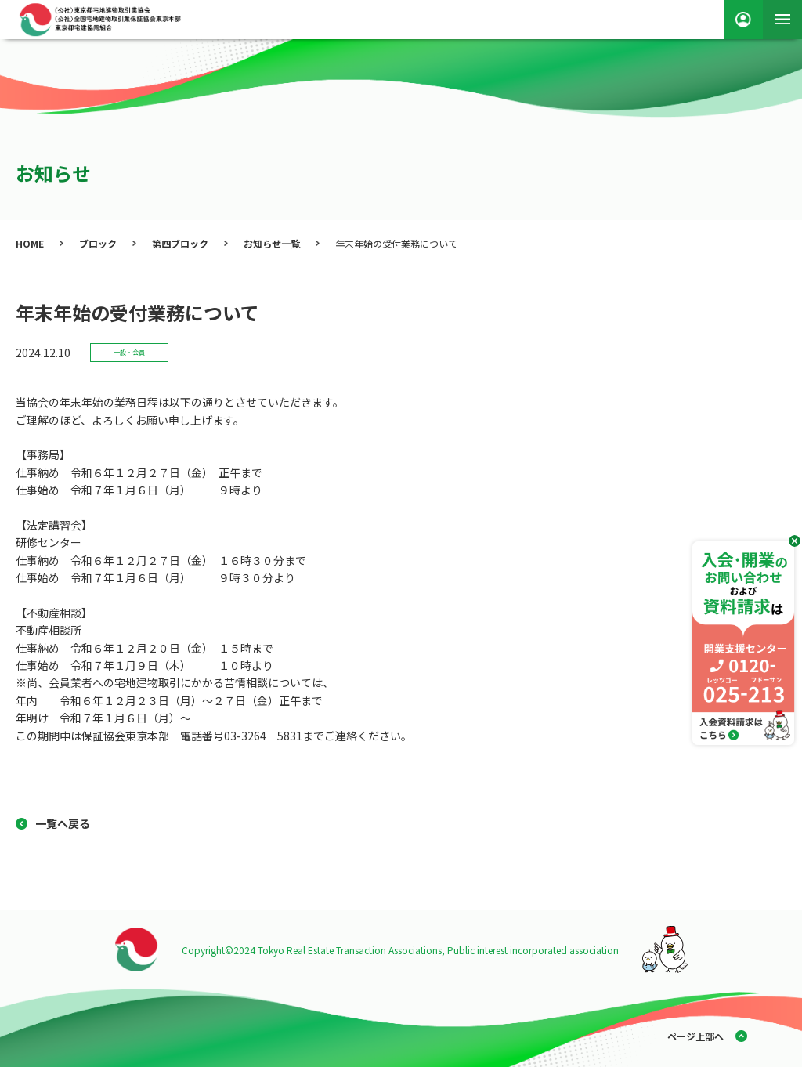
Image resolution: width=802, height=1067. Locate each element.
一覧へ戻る (62, 823)
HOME (30, 243)
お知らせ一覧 (272, 243)
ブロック (98, 243)
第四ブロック (180, 243)
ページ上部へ (695, 1036)
